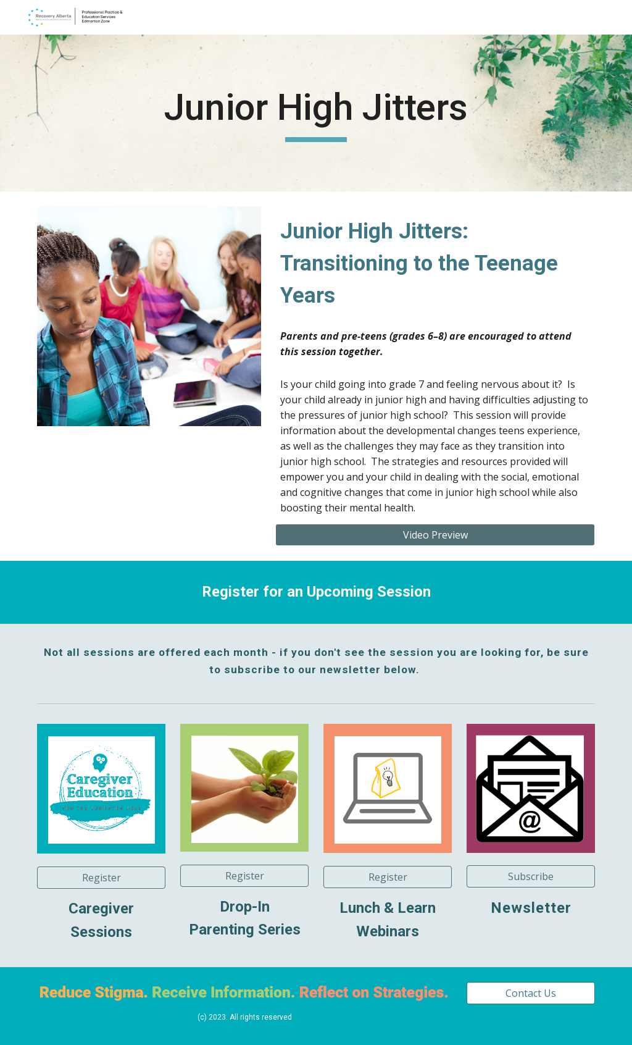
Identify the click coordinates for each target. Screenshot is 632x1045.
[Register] (245, 875)
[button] (101, 878)
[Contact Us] (531, 993)
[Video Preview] (435, 535)
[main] (316, 113)
